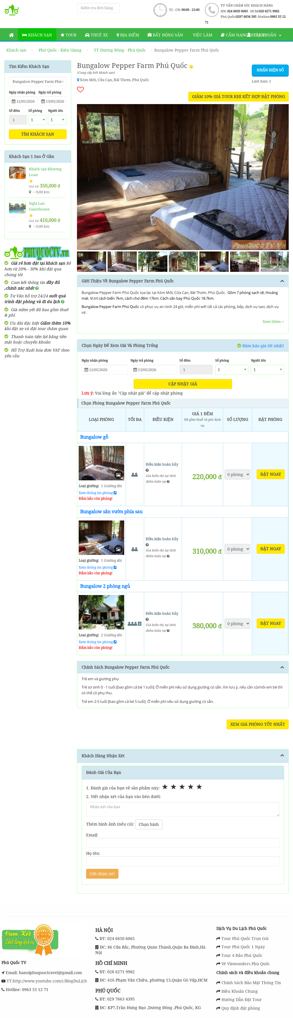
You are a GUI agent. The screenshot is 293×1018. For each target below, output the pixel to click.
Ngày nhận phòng (22, 92)
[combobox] (37, 120)
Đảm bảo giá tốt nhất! (260, 345)
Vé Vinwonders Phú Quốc (245, 963)
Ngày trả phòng (49, 92)
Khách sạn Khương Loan (45, 171)
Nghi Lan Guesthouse (39, 206)
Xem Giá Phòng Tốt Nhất (257, 724)
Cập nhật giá (182, 384)
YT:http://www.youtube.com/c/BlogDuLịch (46, 981)
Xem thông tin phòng (97, 492)
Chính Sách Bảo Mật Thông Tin (251, 982)
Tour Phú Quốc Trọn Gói (244, 938)
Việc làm (202, 35)
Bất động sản (165, 35)
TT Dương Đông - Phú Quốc (120, 50)
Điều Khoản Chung (239, 991)
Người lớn (55, 110)
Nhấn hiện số (270, 70)
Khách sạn (37, 35)
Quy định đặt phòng (240, 1008)
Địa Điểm (128, 35)
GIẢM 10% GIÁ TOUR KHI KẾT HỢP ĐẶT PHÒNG (238, 96)
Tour (68, 35)
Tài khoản (264, 35)
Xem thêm (273, 321)
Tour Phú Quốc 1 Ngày (243, 946)
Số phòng (35, 110)
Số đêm (14, 110)
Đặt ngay (270, 474)
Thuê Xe (96, 35)
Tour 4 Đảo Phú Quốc (241, 955)
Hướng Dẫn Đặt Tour (241, 999)
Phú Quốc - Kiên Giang (60, 50)
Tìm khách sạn (37, 134)
